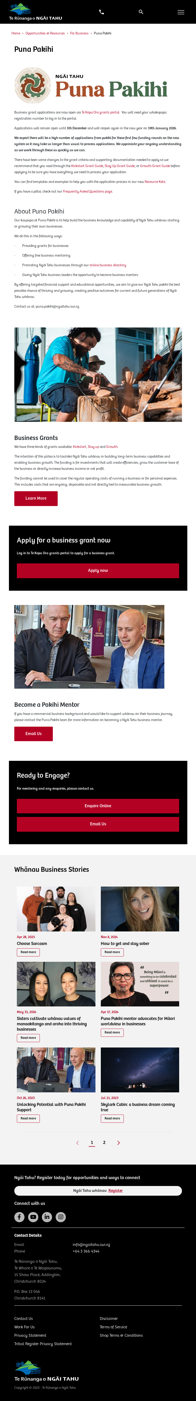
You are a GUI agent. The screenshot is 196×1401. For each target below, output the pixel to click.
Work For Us (24, 1327)
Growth (111, 447)
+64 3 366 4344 (86, 1251)
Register (115, 1191)
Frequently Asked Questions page (87, 192)
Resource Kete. (155, 182)
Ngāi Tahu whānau (98, 1191)
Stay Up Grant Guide (120, 166)
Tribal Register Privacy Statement (43, 1344)
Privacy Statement (30, 1335)
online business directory (108, 265)
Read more (28, 952)
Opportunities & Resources (45, 33)
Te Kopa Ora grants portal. (101, 112)
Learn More (36, 498)
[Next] (118, 1143)
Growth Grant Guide (155, 166)
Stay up (93, 447)
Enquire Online (98, 806)
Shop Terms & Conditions (121, 1335)
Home (15, 33)
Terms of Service (113, 1327)
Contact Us (23, 1319)
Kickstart (79, 447)
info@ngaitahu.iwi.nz (91, 1245)
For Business (79, 33)
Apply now (98, 570)
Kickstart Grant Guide (87, 166)
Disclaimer (109, 1319)
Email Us (34, 733)
